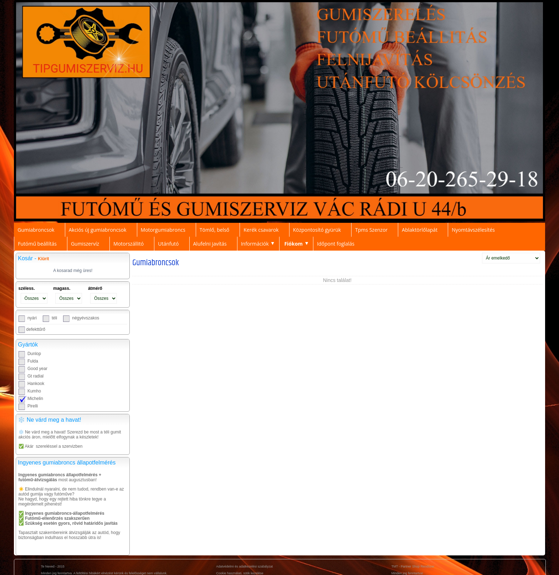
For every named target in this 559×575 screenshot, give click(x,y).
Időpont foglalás (335, 243)
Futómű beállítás (37, 243)
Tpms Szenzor (371, 229)
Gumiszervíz (85, 243)
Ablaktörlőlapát (419, 229)
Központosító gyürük (317, 229)
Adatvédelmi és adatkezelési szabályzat (244, 566)
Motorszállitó (128, 243)
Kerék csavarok (260, 229)
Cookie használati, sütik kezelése (239, 573)
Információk (255, 243)
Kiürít (43, 258)
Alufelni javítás (210, 243)
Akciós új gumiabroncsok (98, 229)
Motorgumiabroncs (163, 229)
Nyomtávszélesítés (473, 229)
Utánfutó (168, 243)
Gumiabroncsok (36, 229)
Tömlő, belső (214, 229)
